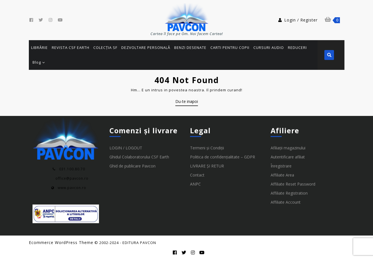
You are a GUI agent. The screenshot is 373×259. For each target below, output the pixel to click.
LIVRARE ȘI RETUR (207, 179)
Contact (197, 188)
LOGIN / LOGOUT (125, 161)
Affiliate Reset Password (293, 197)
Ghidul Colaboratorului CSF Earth (139, 170)
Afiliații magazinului (288, 161)
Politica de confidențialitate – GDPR (222, 170)
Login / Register (298, 20)
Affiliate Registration (289, 207)
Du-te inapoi (186, 102)
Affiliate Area (282, 188)
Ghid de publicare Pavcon (132, 179)
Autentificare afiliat (288, 170)
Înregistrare (281, 179)
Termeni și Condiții (207, 161)
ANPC (195, 197)
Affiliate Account (286, 216)
